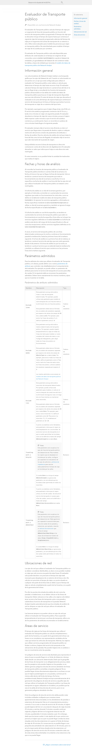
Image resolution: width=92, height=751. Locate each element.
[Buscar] (62, 2)
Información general (80, 18)
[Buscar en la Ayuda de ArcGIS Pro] (44, 2)
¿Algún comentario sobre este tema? (58, 747)
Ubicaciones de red (80, 32)
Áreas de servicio (79, 35)
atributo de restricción (46, 530)
